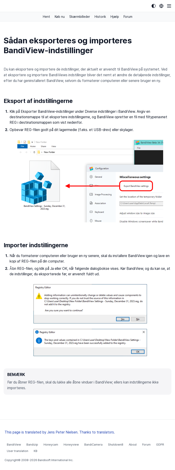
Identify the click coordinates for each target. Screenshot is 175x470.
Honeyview (71, 444)
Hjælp (115, 16)
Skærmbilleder (79, 16)
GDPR (160, 444)
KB (35, 451)
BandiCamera (93, 444)
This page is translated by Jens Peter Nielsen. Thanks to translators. (60, 432)
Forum (128, 16)
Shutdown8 (115, 444)
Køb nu (60, 16)
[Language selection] (161, 6)
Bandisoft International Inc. (55, 460)
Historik (100, 16)
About (133, 444)
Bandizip (32, 444)
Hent (46, 16)
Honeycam (51, 444)
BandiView (14, 444)
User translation (17, 451)
